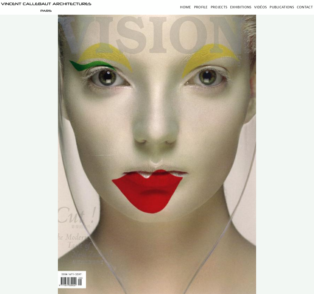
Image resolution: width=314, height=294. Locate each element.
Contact (305, 7)
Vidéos (260, 7)
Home (185, 7)
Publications (282, 7)
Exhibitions (240, 7)
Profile (201, 7)
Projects (219, 7)
